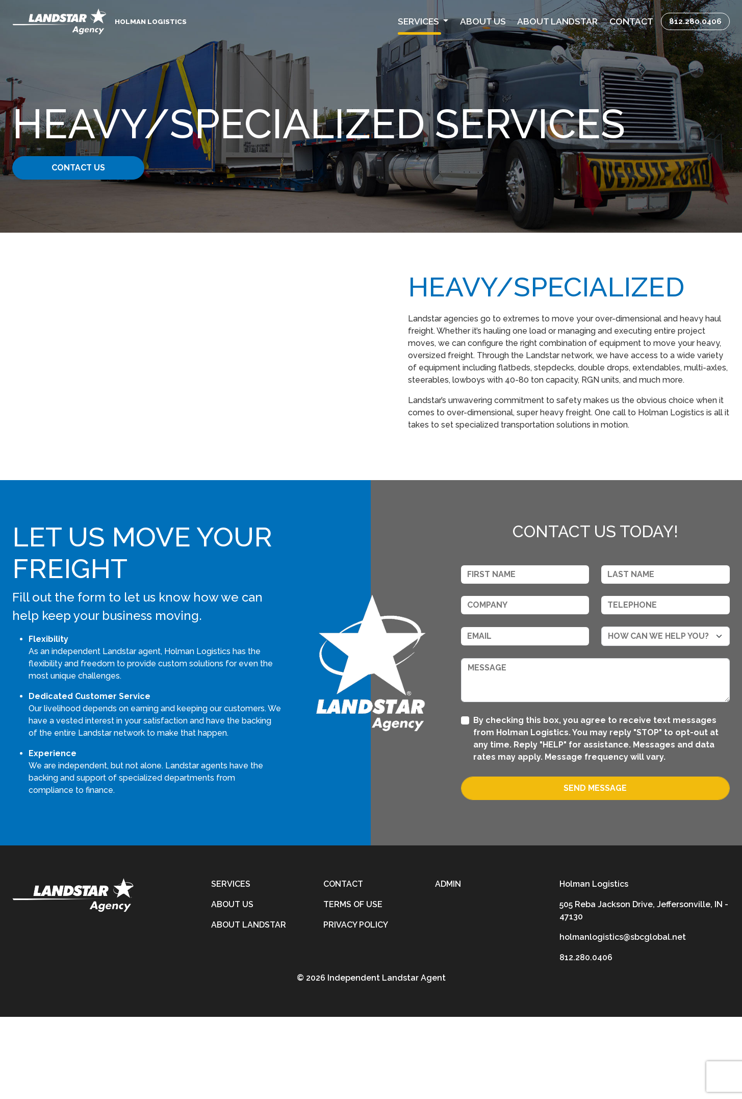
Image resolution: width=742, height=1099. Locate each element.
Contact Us (90, 167)
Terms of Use (352, 986)
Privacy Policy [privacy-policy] (355, 1007)
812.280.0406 (695, 21)
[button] (423, 21)
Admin (448, 966)
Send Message (595, 870)
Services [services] (230, 966)
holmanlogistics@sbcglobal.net (622, 1019)
